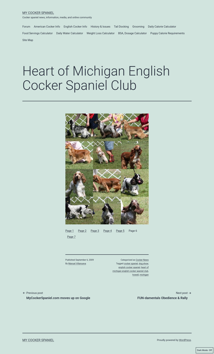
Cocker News (142, 260)
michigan (144, 274)
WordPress (185, 340)
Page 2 (82, 230)
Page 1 (69, 230)
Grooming (138, 26)
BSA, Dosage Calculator (132, 33)
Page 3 (95, 230)
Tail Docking (121, 26)
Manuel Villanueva (77, 263)
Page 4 (107, 230)
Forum (26, 26)
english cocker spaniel (129, 267)
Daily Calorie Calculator (162, 26)
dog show (143, 263)
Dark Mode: (204, 350)
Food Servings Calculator (37, 33)
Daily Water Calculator (69, 33)
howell (135, 274)
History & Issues (100, 26)
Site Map (27, 40)
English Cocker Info (75, 26)
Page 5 (120, 230)
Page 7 (71, 236)
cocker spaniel (131, 263)
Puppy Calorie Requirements (167, 33)
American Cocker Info (47, 26)
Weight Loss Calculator (101, 33)
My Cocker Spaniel (38, 13)
